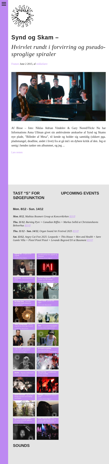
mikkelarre (42, 63)
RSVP (72, 216)
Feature (15, 63)
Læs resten (17, 152)
